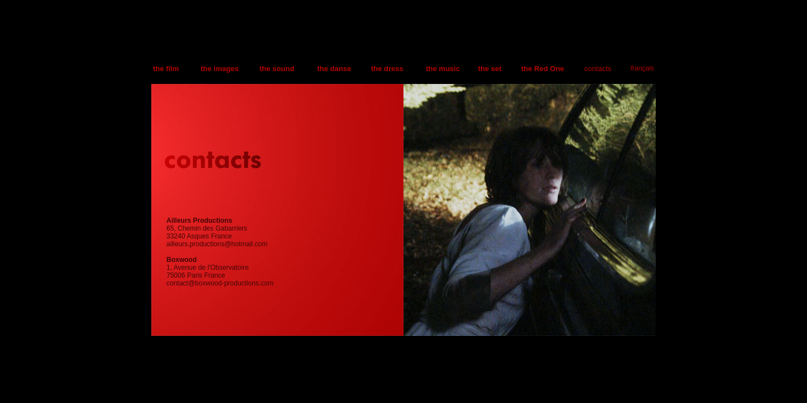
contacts (598, 68)
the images (220, 68)
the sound (276, 68)
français (642, 68)
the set (490, 68)
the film (166, 68)
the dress (387, 68)
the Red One (542, 68)
